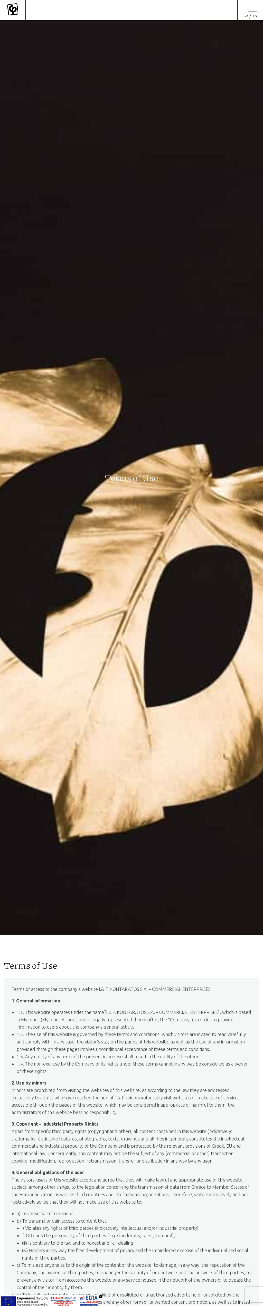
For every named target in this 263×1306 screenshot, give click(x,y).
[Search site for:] (212, 5)
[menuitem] (246, 16)
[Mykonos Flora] (12, 10)
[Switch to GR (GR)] (245, 16)
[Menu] (250, 10)
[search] (229, 5)
